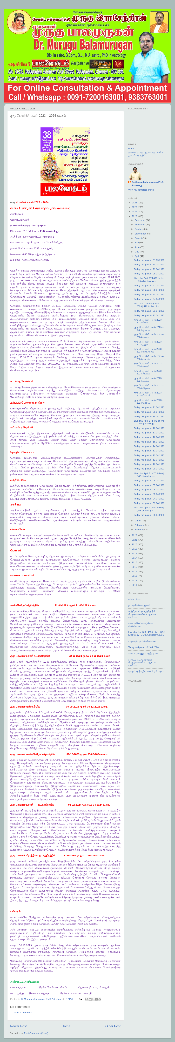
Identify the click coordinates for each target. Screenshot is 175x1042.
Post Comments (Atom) (36, 1033)
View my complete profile (141, 190)
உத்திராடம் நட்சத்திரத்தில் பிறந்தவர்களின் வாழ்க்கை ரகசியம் (142, 614)
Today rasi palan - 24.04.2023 (149, 299)
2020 (135, 544)
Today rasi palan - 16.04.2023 (149, 437)
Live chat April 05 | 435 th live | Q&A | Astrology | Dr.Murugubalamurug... (146, 633)
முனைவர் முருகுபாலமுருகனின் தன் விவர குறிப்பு (146, 154)
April (137, 256)
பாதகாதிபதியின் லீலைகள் (142, 641)
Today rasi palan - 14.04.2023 (149, 446)
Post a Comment (23, 1012)
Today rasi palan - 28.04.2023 (149, 273)
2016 (135, 562)
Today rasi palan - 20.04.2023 (149, 412)
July (137, 242)
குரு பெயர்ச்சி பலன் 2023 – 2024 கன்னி (149, 365)
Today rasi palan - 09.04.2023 (149, 468)
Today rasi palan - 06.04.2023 (149, 489)
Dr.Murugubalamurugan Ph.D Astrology (148, 184)
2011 (135, 585)
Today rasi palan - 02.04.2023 (149, 515)
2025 (135, 207)
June (137, 247)
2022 (135, 535)
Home (66, 1026)
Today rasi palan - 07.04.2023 (149, 485)
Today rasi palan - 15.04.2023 (149, 441)
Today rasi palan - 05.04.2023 (149, 494)
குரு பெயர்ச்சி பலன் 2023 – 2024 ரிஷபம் (149, 394)
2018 (135, 553)
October (139, 229)
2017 (135, 558)
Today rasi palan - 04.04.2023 (149, 498)
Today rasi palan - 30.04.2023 (149, 264)
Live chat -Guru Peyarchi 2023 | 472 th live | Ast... (147, 305)
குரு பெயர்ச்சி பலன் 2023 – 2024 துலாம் (149, 357)
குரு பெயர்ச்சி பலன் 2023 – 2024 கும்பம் (149, 328)
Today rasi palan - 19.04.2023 (149, 416)
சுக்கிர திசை (134, 599)
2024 (135, 211)
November (140, 224)
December (140, 220)
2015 (135, 567)
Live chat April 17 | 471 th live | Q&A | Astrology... (149, 279)
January (139, 529)
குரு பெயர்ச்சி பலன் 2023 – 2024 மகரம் (149, 335)
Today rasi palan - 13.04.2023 (149, 450)
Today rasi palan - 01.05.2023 (149, 260)
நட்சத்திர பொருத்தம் (139, 605)
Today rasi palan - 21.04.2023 (149, 407)
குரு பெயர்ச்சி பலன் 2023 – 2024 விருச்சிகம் (149, 350)
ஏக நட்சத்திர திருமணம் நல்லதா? (146, 671)
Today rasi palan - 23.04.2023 (149, 311)
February (140, 525)
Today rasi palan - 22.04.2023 (149, 315)
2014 (135, 571)
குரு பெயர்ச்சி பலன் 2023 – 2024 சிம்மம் (149, 372)
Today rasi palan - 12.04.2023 (149, 455)
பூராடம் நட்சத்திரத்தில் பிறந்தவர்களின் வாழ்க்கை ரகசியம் (142, 662)
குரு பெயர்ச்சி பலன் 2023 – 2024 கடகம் (149, 379)
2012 (135, 580)
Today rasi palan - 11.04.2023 (149, 459)
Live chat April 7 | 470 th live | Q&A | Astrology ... (149, 474)
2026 (135, 202)
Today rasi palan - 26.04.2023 (149, 290)
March (138, 520)
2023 (135, 216)
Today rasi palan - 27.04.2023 (149, 285)
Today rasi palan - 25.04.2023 (149, 294)
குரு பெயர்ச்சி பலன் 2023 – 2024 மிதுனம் (149, 387)
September (141, 233)
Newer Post (18, 1026)
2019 (135, 549)
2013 (135, 576)
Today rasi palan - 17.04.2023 (149, 432)
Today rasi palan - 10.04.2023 (149, 464)
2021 (135, 540)
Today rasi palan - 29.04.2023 (149, 269)
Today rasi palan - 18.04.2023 (149, 428)
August (139, 238)
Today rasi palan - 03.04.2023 (149, 503)
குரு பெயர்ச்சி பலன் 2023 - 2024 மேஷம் (148, 401)
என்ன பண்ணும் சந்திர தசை (143, 653)
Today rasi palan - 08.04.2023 (149, 480)
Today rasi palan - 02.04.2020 (143, 647)
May (137, 251)
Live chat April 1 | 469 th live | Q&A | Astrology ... (149, 509)
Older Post (112, 1026)
